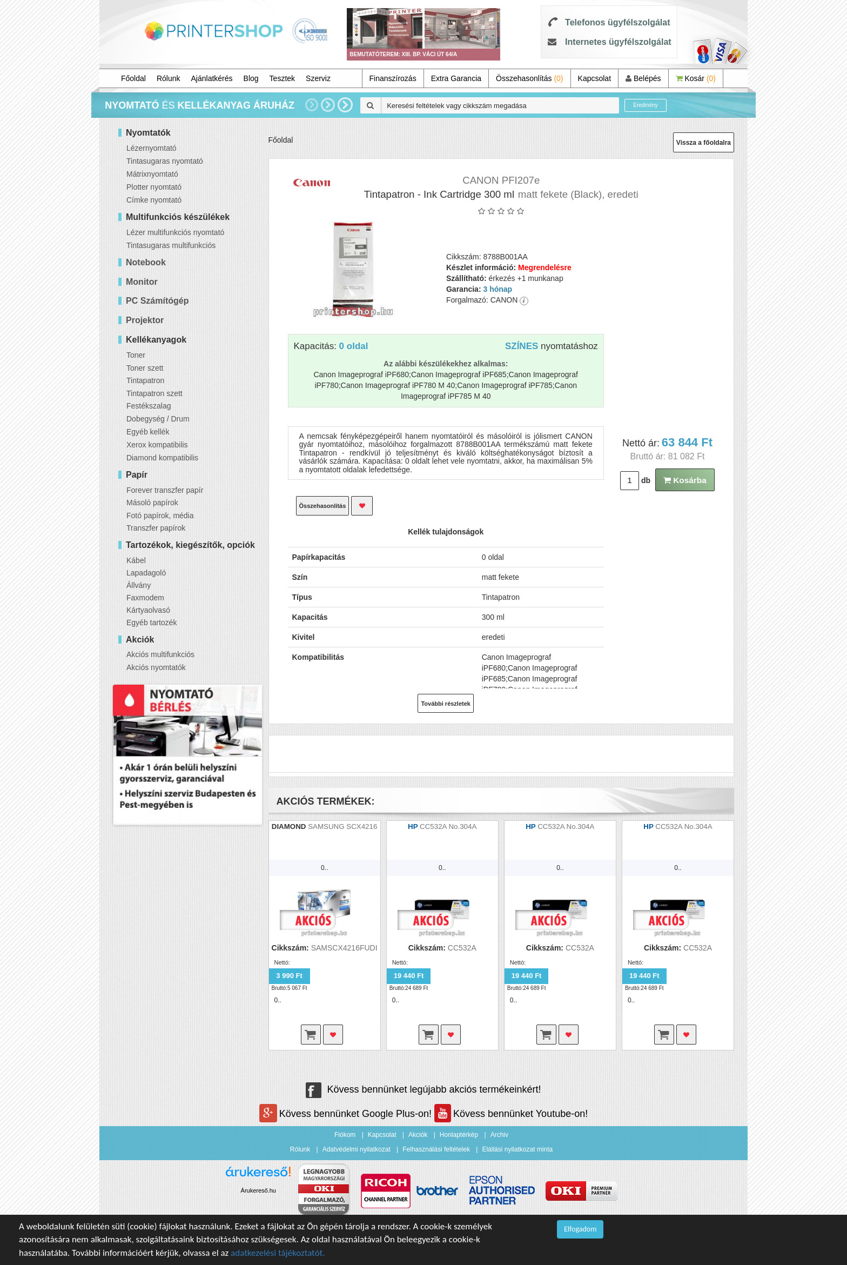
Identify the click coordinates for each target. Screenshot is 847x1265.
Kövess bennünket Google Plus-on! (346, 1113)
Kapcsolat (594, 78)
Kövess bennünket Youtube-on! (511, 1113)
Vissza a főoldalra (703, 142)
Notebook (146, 262)
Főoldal (133, 78)
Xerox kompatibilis (157, 444)
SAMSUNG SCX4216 (342, 826)
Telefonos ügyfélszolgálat (617, 22)
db (645, 480)
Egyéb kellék (147, 431)
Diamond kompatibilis (162, 457)
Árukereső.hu (258, 1190)
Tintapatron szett (154, 393)
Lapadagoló (146, 572)
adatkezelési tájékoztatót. (278, 1253)
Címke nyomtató (154, 200)
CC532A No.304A (448, 826)
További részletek (445, 703)
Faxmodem (145, 597)
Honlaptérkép (459, 1135)
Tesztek (282, 78)
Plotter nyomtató (154, 187)
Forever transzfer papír (164, 490)
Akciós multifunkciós (160, 654)
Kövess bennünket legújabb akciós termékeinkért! (423, 1089)
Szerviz (318, 78)
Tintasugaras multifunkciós (171, 245)
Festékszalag (148, 405)
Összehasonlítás (529, 78)
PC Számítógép (157, 300)
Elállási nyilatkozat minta (517, 1149)
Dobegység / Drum (158, 418)
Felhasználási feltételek (436, 1149)
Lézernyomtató (151, 148)
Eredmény (645, 105)
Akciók (417, 1135)
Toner (135, 355)
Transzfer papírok (155, 528)
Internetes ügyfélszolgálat (618, 41)
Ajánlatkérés (212, 78)
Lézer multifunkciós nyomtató (175, 232)
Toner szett (144, 368)
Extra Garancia (456, 78)
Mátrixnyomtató (152, 174)
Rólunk (168, 78)
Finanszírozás (392, 78)
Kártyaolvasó (148, 610)
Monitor (142, 281)
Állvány (138, 585)
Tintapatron (145, 380)
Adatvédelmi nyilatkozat (356, 1149)
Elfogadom (580, 1229)
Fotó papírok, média (160, 515)
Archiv (499, 1135)
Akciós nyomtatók (156, 667)
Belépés (643, 78)
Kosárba (685, 480)
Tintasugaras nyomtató (164, 161)
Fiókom (344, 1135)
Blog (251, 78)
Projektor (145, 320)
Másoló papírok (152, 502)
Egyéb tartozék (151, 622)
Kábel (136, 560)
